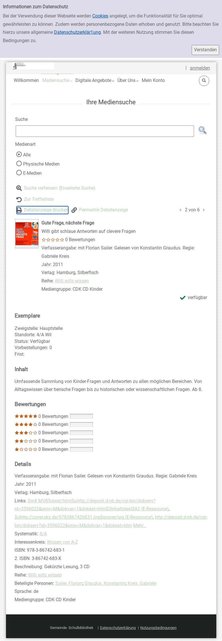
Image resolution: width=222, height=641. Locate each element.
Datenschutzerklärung (118, 628)
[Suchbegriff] (105, 131)
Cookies (100, 16)
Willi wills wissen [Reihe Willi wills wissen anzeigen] (72, 281)
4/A (43, 533)
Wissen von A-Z (62, 542)
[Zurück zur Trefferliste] (35, 199)
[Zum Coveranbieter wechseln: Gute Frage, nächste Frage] (27, 233)
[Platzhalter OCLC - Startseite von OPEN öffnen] (33, 65)
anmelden (200, 68)
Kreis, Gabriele (142, 583)
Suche (21, 119)
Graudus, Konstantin (105, 583)
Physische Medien (41, 164)
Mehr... (140, 525)
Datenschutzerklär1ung (77, 32)
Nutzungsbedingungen (158, 628)
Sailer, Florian (69, 583)
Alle (27, 155)
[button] (57, 80)
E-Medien (32, 173)
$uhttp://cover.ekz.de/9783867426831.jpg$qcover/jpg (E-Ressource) (84, 517)
